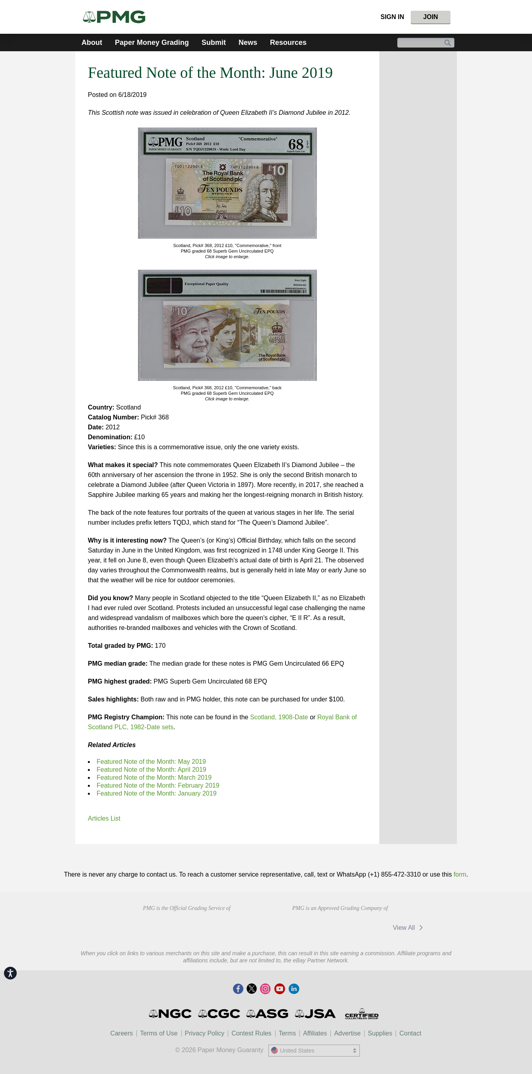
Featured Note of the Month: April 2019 (151, 769)
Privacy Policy (205, 1033)
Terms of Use (158, 1033)
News (248, 42)
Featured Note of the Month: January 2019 (157, 793)
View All (409, 927)
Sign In (392, 17)
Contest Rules (251, 1033)
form (460, 874)
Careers (121, 1033)
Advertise (347, 1033)
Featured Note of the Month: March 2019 (154, 777)
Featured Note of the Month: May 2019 (151, 761)
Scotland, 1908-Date (279, 717)
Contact (410, 1033)
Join (430, 17)
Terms (287, 1033)
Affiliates (315, 1033)
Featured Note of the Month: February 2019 (158, 785)
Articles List (104, 818)
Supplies (380, 1033)
